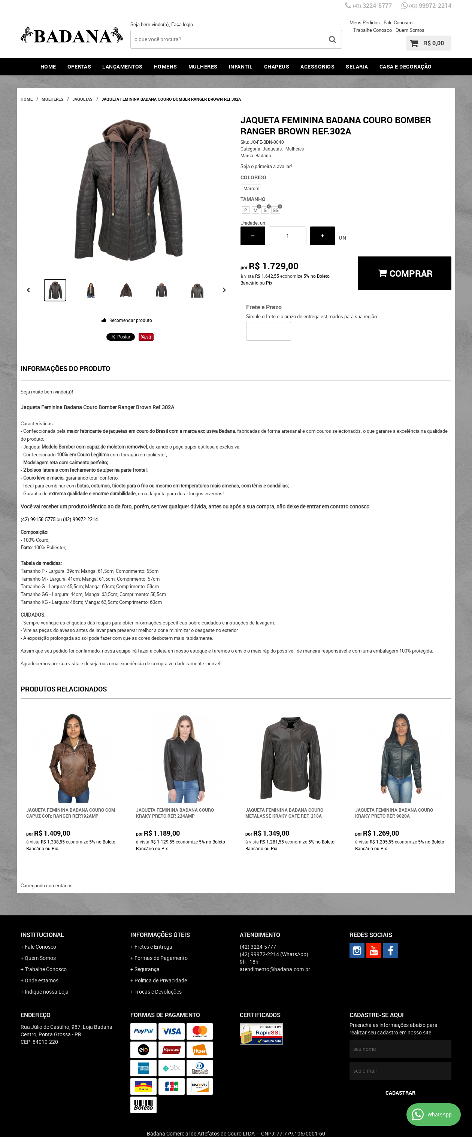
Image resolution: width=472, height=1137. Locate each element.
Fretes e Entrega (153, 946)
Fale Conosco (398, 22)
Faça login (182, 24)
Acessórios (317, 66)
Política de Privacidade (160, 980)
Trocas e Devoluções (158, 991)
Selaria (357, 66)
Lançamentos (122, 66)
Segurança (147, 969)
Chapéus (277, 66)
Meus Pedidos (365, 22)
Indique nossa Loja (47, 991)
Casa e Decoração (405, 66)
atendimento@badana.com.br (275, 969)
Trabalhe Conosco (372, 30)
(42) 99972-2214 (80, 519)
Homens (165, 66)
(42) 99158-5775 (38, 519)
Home (48, 66)
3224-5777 (372, 5)
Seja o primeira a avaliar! (266, 166)
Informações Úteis (160, 935)
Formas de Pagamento (161, 957)
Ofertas (79, 66)
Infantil (241, 66)
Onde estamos (41, 980)
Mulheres (203, 66)
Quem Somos (410, 30)
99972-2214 (430, 5)
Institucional (42, 935)
